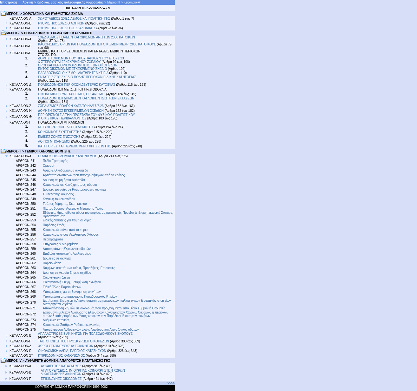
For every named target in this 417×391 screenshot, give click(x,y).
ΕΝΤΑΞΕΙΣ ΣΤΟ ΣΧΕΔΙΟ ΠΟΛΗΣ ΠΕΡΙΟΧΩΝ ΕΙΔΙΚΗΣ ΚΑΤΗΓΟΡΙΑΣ (87, 77)
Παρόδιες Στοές (53, 225)
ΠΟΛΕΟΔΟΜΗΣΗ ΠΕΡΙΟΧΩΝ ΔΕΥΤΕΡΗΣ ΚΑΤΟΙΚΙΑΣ (76, 84)
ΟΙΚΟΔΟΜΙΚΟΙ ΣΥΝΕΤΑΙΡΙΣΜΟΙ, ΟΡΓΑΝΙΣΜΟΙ (71, 94)
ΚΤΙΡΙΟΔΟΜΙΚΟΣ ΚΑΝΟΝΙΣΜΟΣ (61, 355)
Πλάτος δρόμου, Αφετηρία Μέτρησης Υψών (73, 208)
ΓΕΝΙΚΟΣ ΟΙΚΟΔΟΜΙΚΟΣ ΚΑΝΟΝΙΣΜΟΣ (67, 156)
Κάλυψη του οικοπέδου (59, 199)
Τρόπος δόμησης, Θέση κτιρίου (65, 204)
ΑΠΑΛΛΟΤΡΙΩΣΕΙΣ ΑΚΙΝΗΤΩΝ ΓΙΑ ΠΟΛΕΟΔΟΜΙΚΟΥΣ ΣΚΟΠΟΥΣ (85, 333)
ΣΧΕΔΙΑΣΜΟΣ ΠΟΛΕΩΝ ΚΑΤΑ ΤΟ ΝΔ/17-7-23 (71, 106)
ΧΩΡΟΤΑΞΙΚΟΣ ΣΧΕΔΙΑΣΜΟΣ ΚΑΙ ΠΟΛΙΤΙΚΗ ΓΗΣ (74, 18)
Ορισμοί (48, 165)
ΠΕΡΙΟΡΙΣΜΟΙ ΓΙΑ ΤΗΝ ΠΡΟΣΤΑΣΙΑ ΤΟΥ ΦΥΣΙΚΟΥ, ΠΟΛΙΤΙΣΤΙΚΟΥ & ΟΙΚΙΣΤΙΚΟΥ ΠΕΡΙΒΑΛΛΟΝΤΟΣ (86, 116)
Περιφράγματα (53, 239)
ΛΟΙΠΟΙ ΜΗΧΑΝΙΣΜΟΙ (54, 141)
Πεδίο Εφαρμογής (55, 161)
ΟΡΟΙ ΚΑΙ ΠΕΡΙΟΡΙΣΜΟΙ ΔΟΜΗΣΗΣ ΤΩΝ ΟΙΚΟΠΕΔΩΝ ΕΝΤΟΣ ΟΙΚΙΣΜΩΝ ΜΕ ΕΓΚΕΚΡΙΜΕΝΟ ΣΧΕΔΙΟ (77, 67)
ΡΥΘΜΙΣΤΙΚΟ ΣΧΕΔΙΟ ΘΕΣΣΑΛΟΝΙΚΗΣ (66, 28)
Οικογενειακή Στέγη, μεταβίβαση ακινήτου (72, 282)
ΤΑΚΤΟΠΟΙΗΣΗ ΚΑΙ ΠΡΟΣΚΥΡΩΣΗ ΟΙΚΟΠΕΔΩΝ (73, 341)
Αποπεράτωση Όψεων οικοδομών (67, 249)
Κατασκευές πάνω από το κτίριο (65, 230)
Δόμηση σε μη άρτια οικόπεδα (64, 180)
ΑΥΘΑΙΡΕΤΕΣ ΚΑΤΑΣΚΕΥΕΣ (61, 366)
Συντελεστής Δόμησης (58, 194)
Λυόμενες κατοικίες (56, 320)
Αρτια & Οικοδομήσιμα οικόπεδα (65, 170)
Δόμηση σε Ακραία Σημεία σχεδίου (67, 272)
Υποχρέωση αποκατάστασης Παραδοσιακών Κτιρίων (80, 296)
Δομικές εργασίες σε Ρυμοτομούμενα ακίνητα (74, 189)
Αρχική (28, 2)
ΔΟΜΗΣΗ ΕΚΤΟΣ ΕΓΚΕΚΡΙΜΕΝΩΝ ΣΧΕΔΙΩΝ (71, 110)
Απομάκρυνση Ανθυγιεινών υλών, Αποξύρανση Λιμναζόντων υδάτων (91, 329)
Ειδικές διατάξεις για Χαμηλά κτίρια (67, 220)
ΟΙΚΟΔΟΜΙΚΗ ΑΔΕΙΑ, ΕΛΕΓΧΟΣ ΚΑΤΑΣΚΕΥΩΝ (72, 351)
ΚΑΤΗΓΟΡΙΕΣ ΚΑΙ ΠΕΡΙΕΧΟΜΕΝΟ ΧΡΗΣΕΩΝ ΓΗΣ (74, 146)
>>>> (171, 383)
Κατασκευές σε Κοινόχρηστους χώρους (70, 184)
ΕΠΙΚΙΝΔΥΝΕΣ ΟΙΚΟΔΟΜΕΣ (61, 379)
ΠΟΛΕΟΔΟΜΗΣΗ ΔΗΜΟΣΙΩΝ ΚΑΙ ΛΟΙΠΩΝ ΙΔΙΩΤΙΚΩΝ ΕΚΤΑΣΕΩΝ (86, 98)
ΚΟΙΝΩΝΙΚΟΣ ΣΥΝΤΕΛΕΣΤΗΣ (59, 132)
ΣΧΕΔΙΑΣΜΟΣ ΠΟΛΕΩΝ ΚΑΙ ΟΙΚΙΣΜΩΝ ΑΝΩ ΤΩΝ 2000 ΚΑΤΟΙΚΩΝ (86, 37)
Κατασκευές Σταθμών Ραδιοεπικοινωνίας (71, 325)
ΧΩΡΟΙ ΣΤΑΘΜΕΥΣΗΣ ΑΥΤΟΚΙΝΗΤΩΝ (65, 346)
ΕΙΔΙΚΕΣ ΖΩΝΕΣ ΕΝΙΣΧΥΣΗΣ (59, 136)
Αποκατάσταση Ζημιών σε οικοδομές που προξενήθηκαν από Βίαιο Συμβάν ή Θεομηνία (104, 308)
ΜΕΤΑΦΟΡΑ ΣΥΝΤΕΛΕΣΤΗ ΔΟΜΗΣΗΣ (66, 127)
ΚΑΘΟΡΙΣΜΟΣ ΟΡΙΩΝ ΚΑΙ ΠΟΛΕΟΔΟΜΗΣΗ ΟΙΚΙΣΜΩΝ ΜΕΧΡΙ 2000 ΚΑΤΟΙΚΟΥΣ (97, 44)
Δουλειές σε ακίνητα (57, 258)
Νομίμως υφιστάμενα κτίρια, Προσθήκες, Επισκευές (79, 268)
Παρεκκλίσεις (52, 263)
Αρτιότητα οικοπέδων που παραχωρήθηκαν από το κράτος (84, 175)
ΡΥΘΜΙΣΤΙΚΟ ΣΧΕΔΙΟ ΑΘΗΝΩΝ (61, 23)
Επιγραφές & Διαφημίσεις (60, 244)
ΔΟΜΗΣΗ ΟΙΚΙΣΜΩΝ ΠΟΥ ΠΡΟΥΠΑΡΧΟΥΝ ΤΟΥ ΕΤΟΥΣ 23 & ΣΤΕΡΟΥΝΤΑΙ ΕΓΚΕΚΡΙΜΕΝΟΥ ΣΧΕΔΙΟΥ (81, 60)
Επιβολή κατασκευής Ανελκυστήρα (67, 253)
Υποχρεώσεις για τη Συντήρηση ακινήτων (72, 291)
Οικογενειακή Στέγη (56, 277)
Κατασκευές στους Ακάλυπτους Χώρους (71, 234)
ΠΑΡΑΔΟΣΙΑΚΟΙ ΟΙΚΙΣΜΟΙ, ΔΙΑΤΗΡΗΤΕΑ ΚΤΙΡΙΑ (73, 73)
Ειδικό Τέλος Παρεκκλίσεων (62, 287)
